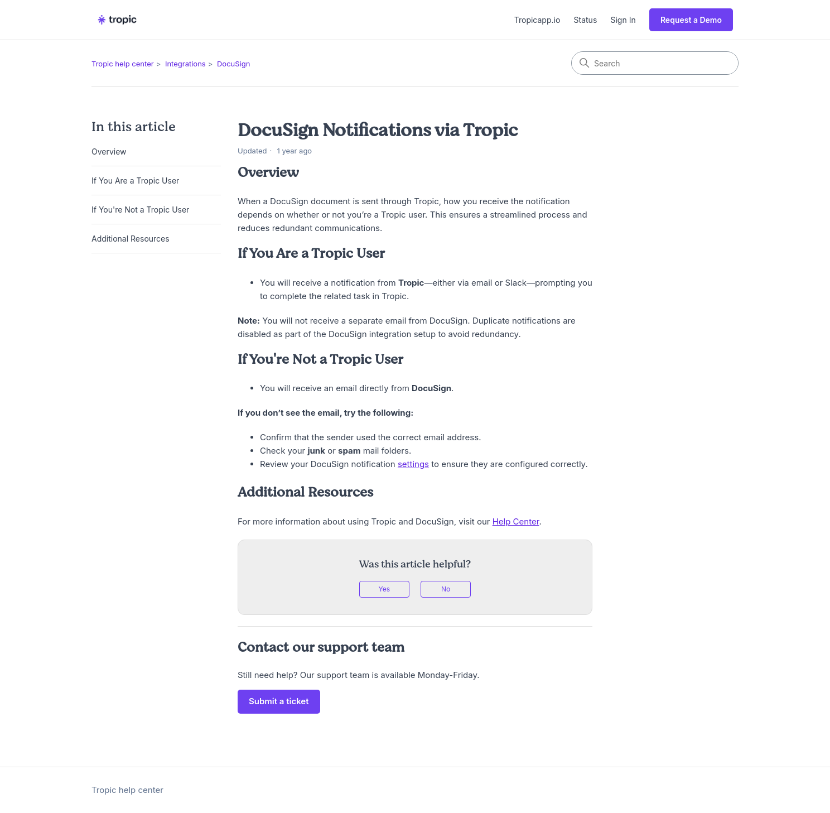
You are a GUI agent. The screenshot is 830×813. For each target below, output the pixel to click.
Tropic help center (122, 63)
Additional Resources (130, 238)
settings (413, 464)
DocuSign (233, 63)
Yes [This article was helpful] (384, 589)
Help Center (516, 521)
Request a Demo (691, 20)
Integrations (185, 63)
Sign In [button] (623, 20)
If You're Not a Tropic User (140, 209)
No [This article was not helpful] (445, 589)
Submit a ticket (279, 701)
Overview (109, 151)
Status (585, 20)
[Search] (655, 63)
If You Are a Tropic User (135, 180)
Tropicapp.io (537, 20)
